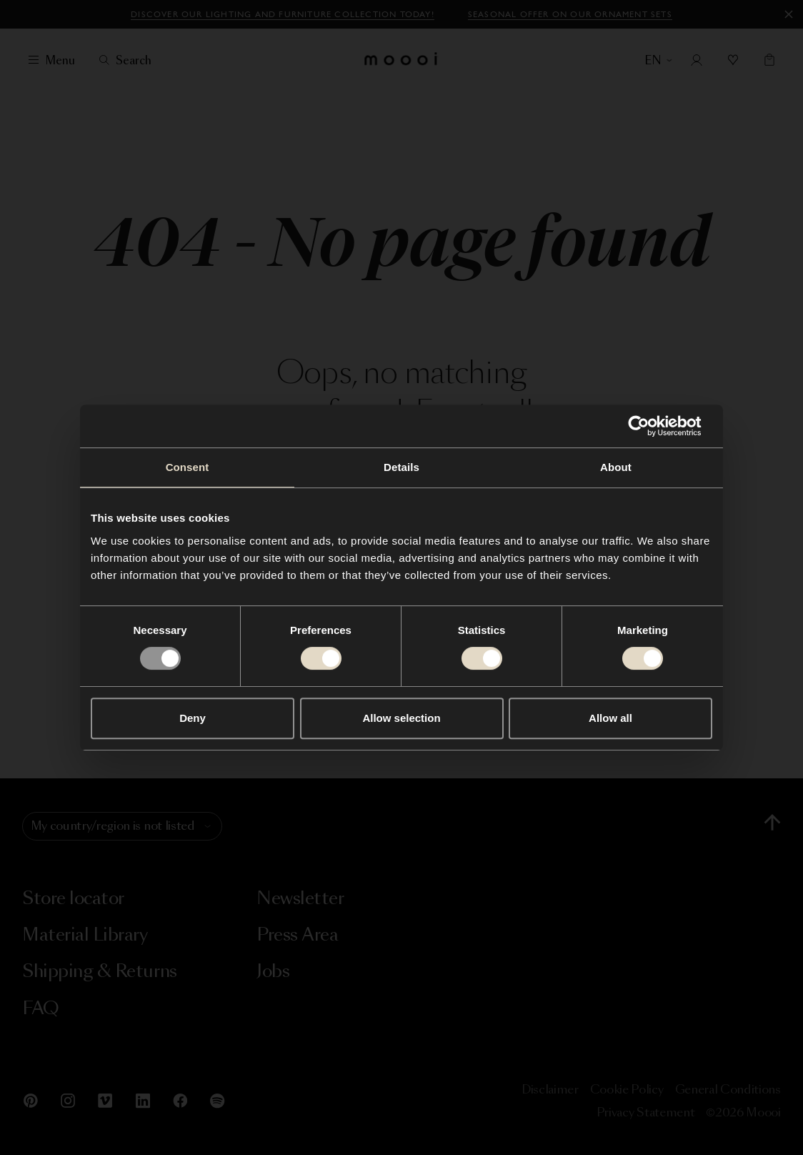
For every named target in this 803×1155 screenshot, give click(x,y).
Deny (192, 718)
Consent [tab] (187, 467)
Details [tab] (401, 467)
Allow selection (401, 718)
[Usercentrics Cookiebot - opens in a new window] (649, 426)
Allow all (610, 718)
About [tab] (616, 467)
